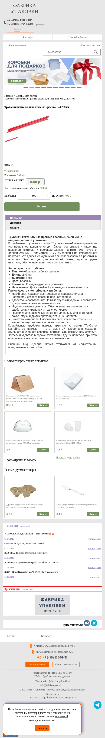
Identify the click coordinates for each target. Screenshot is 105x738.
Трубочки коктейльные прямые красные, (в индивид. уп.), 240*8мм (39, 98)
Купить (42, 206)
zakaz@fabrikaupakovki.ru (56, 681)
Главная (8, 96)
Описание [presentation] (16, 218)
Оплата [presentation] (14, 227)
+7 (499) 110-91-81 (55, 657)
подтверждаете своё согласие (45, 712)
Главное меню (17, 45)
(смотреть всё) (25, 526)
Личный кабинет (77, 37)
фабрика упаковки (24, 8)
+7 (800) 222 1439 (20, 24)
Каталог (46, 635)
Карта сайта (52, 694)
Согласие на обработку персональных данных (53, 697)
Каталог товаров (91, 45)
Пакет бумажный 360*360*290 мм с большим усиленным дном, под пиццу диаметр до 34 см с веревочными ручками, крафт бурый (24, 398)
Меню (10, 635)
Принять (42, 728)
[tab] (53, 217)
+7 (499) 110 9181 (20, 20)
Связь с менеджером (66, 664)
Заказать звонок (17, 30)
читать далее (94, 539)
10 (79, 87)
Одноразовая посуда (26, 96)
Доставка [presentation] (15, 222)
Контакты (27, 37)
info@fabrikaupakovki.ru (52, 685)
